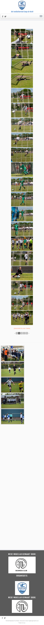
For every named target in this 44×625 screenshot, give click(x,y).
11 (26, 333)
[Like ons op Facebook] (3, 16)
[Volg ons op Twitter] (6, 16)
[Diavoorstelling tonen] (22, 328)
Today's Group (21, 514)
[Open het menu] (41, 16)
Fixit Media (16, 512)
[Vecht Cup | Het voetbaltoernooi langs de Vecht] (22, 5)
